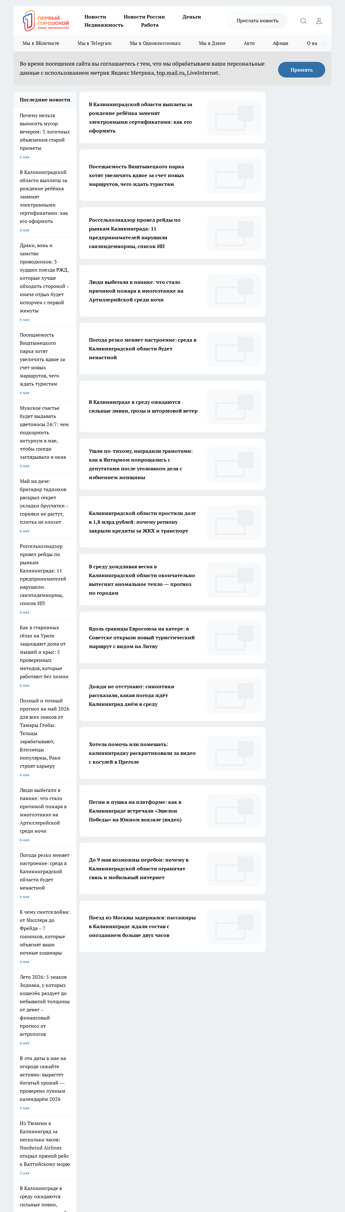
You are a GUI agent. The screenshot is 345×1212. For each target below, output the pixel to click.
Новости (95, 17)
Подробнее (266, 1148)
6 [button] (189, 971)
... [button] (204, 971)
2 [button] (130, 971)
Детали (283, 1148)
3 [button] (145, 971)
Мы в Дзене (212, 43)
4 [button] (160, 971)
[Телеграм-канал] (310, 1031)
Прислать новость (257, 20)
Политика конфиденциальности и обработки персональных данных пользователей (87, 1133)
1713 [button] (219, 971)
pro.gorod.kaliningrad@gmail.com (74, 1114)
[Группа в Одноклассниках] (294, 1031)
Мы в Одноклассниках (155, 43)
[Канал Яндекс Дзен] (279, 1043)
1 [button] (115, 971)
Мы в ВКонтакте (41, 43)
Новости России (144, 17)
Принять (302, 70)
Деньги (192, 17)
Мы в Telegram (95, 43)
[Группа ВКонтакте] (279, 1031)
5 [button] (174, 971)
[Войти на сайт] (319, 20)
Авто (249, 43)
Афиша (281, 43)
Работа (150, 25)
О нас (313, 43)
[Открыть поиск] (303, 20)
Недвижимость (104, 25)
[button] (232, 971)
